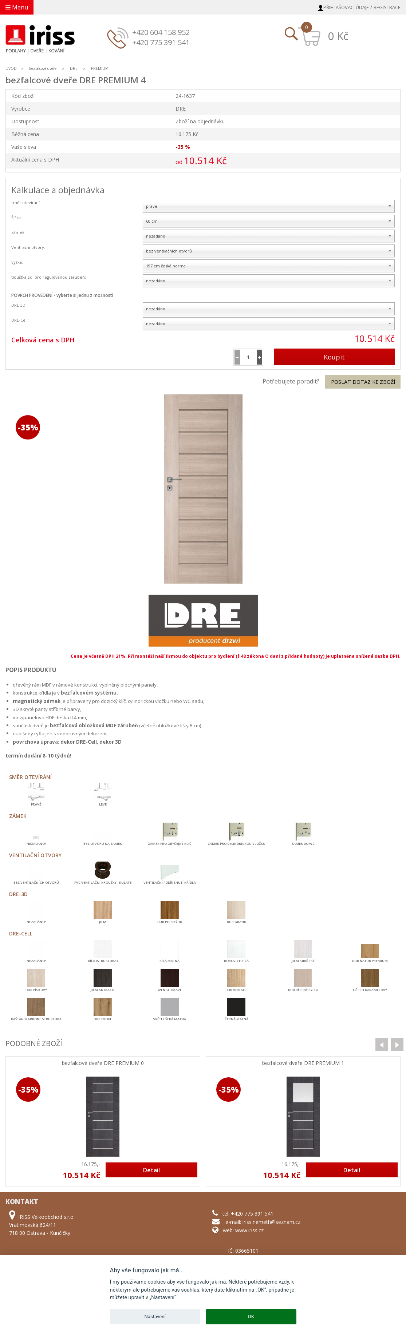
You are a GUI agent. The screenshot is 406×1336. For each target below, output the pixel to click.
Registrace (387, 7)
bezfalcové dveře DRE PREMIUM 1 (303, 1063)
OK (251, 1316)
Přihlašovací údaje (346, 7)
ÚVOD (11, 68)
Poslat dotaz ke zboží (363, 381)
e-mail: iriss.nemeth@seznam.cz (262, 1221)
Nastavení (155, 1316)
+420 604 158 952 (161, 32)
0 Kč (338, 35)
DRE (74, 68)
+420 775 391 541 (161, 42)
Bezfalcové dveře (42, 68)
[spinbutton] (248, 357)
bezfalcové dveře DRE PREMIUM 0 (103, 1063)
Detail (151, 1170)
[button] (259, 357)
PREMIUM (100, 68)
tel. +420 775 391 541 (247, 1213)
